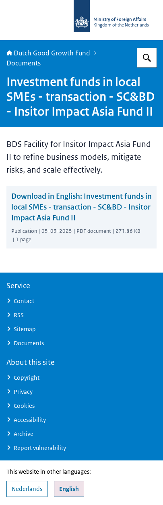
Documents (23, 63)
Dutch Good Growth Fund (48, 53)
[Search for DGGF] (147, 57)
